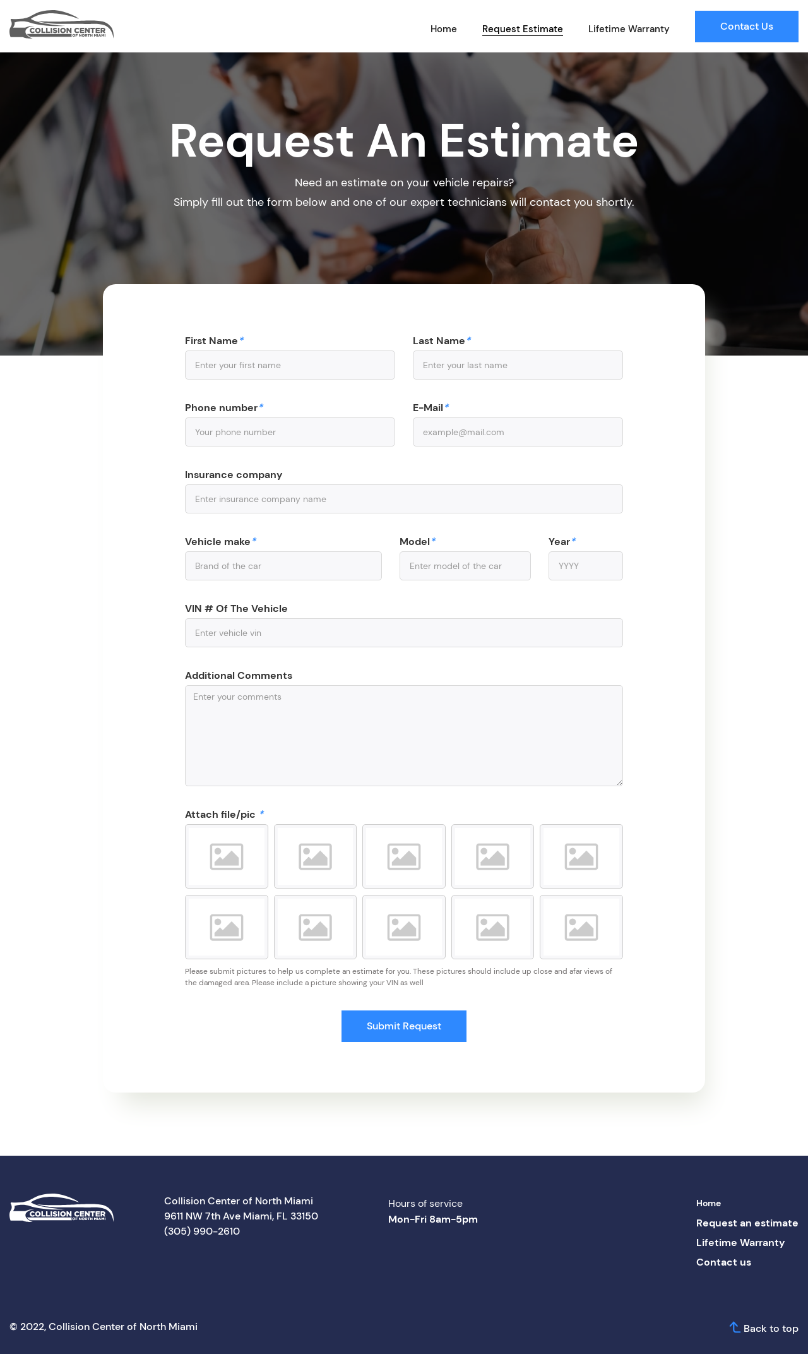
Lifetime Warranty (629, 29)
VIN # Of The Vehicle (236, 608)
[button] (226, 856)
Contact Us (746, 26)
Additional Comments (238, 675)
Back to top (771, 1328)
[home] (61, 24)
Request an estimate (747, 1223)
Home (444, 29)
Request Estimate (522, 29)
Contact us (723, 1262)
